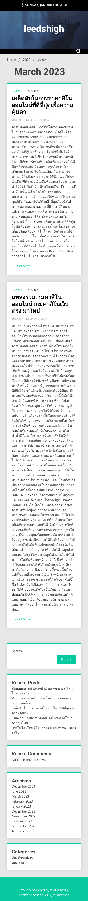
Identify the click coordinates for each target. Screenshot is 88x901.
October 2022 (22, 821)
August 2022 (21, 831)
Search (17, 651)
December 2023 (23, 786)
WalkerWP (60, 895)
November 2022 (23, 816)
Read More (22, 266)
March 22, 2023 (37, 120)
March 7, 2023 (36, 319)
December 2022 (23, 811)
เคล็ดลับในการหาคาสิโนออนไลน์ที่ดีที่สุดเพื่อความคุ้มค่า (42, 105)
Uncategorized (22, 857)
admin (18, 120)
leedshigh (44, 28)
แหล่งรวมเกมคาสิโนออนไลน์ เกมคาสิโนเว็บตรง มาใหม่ (40, 304)
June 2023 (19, 791)
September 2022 (24, 826)
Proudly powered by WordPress (43, 890)
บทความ (17, 91)
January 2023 (21, 806)
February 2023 (22, 801)
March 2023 (20, 796)
